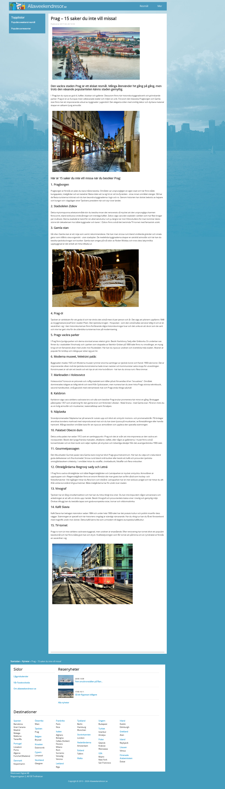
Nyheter (25, 661)
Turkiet (101, 728)
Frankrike (60, 720)
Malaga (17, 733)
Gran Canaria (19, 727)
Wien (37, 724)
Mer (160, 6)
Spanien (17, 720)
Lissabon (18, 747)
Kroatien (39, 744)
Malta (79, 758)
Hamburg (81, 727)
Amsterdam (82, 745)
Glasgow (39, 763)
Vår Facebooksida (22, 682)
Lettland (60, 763)
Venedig (59, 756)
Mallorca (17, 736)
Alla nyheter (63, 702)
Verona (59, 759)
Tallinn (80, 753)
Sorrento (60, 753)
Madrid (17, 730)
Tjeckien (38, 728)
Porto (16, 750)
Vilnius (123, 750)
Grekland (124, 731)
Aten (122, 735)
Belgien (38, 736)
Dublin (123, 724)
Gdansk (101, 742)
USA (100, 753)
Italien (59, 731)
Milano (59, 747)
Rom (58, 750)
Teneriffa (18, 739)
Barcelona (18, 724)
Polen (101, 739)
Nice (58, 727)
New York (102, 759)
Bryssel (38, 739)
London (80, 738)
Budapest (102, 724)
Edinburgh (124, 727)
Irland (122, 720)
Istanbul (102, 731)
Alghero (59, 735)
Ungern (101, 720)
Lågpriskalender (21, 676)
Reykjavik (124, 742)
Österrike (39, 720)
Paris (58, 724)
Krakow (101, 745)
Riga (58, 767)
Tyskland (81, 720)
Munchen (81, 730)
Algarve (17, 753)
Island (122, 739)
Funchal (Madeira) (22, 756)
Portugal (17, 743)
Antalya (101, 735)
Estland (80, 750)
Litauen (123, 747)
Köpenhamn (19, 763)
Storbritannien (84, 734)
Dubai (122, 761)
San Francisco (104, 762)
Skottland (39, 760)
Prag (54, 95)
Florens (59, 744)
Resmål (144, 6)
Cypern (38, 752)
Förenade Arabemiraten (126, 757)
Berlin (79, 724)
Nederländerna (84, 742)
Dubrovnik (40, 747)
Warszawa (103, 748)
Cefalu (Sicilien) (63, 741)
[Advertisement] (107, 630)
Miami (101, 756)
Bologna (59, 738)
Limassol (39, 755)
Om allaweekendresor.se (25, 688)
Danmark (18, 760)
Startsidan (15, 661)
